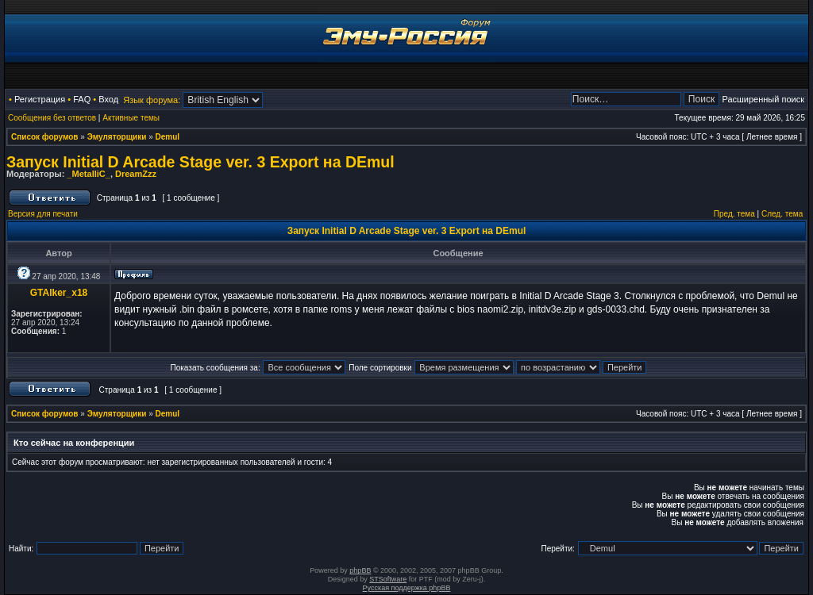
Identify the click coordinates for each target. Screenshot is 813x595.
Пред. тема (734, 213)
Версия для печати (43, 213)
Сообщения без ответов (52, 117)
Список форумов (45, 136)
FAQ (82, 99)
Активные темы (131, 117)
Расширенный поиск (763, 99)
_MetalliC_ (88, 173)
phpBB (360, 570)
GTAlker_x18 (59, 292)
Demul (168, 136)
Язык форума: (151, 100)
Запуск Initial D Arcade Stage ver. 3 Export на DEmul (200, 162)
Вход (108, 99)
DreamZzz (135, 173)
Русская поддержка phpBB (407, 588)
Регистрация (39, 99)
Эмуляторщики (117, 136)
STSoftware (387, 579)
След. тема (782, 213)
